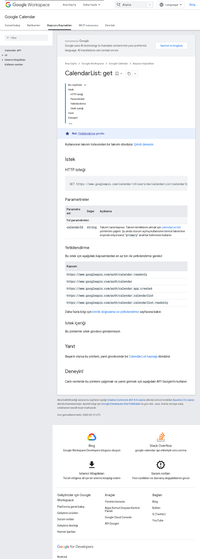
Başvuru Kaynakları (143, 63)
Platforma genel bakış (70, 506)
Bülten (156, 507)
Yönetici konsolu (115, 501)
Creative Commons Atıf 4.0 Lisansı (126, 399)
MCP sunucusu (88, 25)
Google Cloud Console (118, 517)
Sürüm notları (65, 519)
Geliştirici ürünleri (67, 513)
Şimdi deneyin (143, 144)
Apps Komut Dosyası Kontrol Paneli (122, 509)
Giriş (192, 4)
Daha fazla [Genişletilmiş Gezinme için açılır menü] (90, 4)
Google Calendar (20, 16)
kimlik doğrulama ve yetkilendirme (115, 312)
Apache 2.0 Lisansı (183, 399)
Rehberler (33, 25)
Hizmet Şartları (66, 531)
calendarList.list (171, 227)
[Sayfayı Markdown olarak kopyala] (129, 73)
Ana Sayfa (69, 4)
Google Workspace (93, 63)
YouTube (157, 520)
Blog (155, 501)
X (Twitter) (159, 514)
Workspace (31, 4)
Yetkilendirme (86, 133)
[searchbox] (26, 38)
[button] (25, 55)
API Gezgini (112, 523)
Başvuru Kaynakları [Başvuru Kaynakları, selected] (59, 25)
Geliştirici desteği (67, 525)
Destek (110, 25)
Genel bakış (12, 25)
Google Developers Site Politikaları (120, 403)
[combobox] (134, 4)
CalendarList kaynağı (143, 356)
